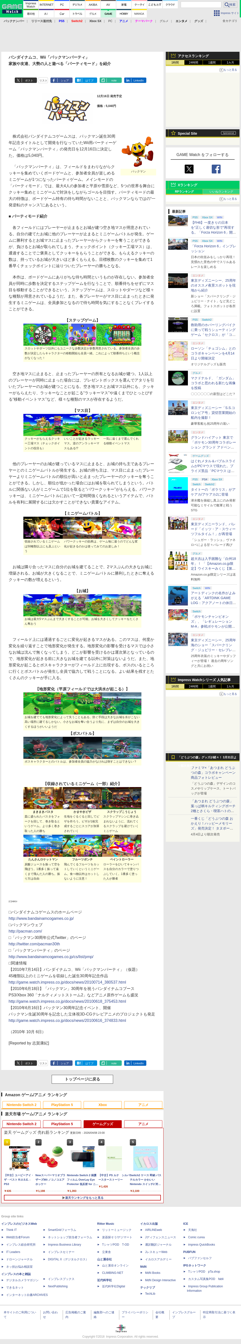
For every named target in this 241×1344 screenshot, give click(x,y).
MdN (143, 1266)
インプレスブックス (61, 1279)
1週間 (212, 62)
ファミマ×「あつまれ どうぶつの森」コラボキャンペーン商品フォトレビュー (213, 772)
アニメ (143, 1105)
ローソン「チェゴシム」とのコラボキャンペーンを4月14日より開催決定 (213, 353)
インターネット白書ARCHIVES (27, 1295)
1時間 (175, 62)
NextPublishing (58, 1286)
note (114, 80)
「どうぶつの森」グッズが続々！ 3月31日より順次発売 (207, 759)
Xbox (102, 1105)
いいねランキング (221, 191)
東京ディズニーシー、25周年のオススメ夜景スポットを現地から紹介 (213, 285)
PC (110, 21)
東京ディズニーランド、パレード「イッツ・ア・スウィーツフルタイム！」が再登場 (213, 529)
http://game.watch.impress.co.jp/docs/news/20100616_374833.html (67, 1020)
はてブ (89, 80)
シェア (65, 80)
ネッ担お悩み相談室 (19, 1266)
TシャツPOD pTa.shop (204, 1271)
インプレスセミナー (61, 1252)
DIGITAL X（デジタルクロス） (68, 1259)
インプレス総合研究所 (21, 1244)
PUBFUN (189, 1252)
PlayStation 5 (62, 1105)
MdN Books (152, 1273)
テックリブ (147, 1287)
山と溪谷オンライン (115, 1265)
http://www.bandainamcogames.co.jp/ (41, 918)
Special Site (187, 133)
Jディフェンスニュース (160, 1237)
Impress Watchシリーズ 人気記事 (204, 680)
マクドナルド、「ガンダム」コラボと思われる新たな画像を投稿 (213, 383)
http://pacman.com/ (25, 931)
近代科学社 (104, 1280)
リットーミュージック (117, 1230)
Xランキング (187, 185)
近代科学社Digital (113, 1286)
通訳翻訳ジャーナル (158, 1244)
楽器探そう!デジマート (117, 1237)
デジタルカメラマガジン (22, 1280)
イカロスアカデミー (158, 1259)
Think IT (11, 1230)
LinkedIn (139, 80)
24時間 (193, 62)
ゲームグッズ (102, 1124)
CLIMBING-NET (112, 1273)
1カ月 (230, 62)
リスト (43, 80)
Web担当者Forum (18, 1237)
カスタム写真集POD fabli (206, 1279)
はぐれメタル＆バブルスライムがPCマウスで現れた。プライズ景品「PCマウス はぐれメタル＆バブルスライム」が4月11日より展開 (213, 471)
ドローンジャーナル (19, 1259)
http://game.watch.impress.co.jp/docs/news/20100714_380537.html (67, 982)
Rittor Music (105, 1223)
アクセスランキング (193, 56)
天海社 (192, 1230)
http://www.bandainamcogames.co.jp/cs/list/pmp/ (51, 957)
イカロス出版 (149, 1223)
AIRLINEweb (153, 1230)
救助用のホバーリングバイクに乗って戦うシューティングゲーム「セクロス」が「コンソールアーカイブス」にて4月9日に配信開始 (213, 334)
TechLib (150, 1293)
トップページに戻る (82, 1079)
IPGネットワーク (194, 1265)
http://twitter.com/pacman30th (34, 944)
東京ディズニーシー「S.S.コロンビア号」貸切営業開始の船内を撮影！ (213, 413)
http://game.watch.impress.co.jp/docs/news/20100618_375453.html (67, 1001)
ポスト (29, 80)
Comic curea (196, 1237)
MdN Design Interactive (160, 1280)
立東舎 (106, 1252)
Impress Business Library (64, 1244)
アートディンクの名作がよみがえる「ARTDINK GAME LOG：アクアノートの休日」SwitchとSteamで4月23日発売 (213, 603)
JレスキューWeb (156, 1252)
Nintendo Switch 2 (21, 1105)
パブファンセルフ (200, 1258)
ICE (185, 1223)
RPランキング (184, 191)
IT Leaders (13, 1252)
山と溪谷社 (104, 1259)
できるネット (15, 1287)
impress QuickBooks (201, 1244)
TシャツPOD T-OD (115, 1244)
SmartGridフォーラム (62, 1230)
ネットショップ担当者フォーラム (70, 1237)
